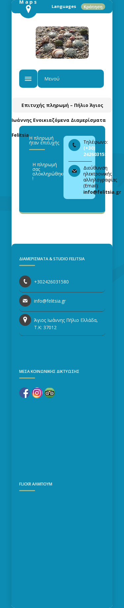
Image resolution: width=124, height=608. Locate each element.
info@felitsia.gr (102, 192)
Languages (64, 6)
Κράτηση (93, 7)
